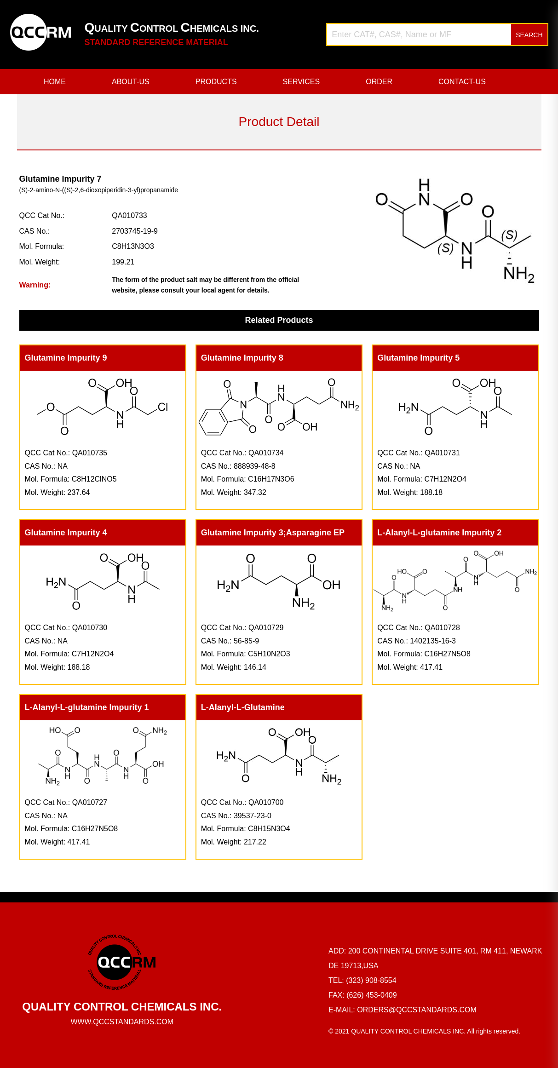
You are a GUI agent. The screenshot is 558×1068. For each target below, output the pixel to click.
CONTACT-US (462, 82)
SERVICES (301, 82)
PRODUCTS (216, 82)
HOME (55, 82)
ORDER (379, 82)
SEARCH (529, 35)
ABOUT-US (131, 82)
